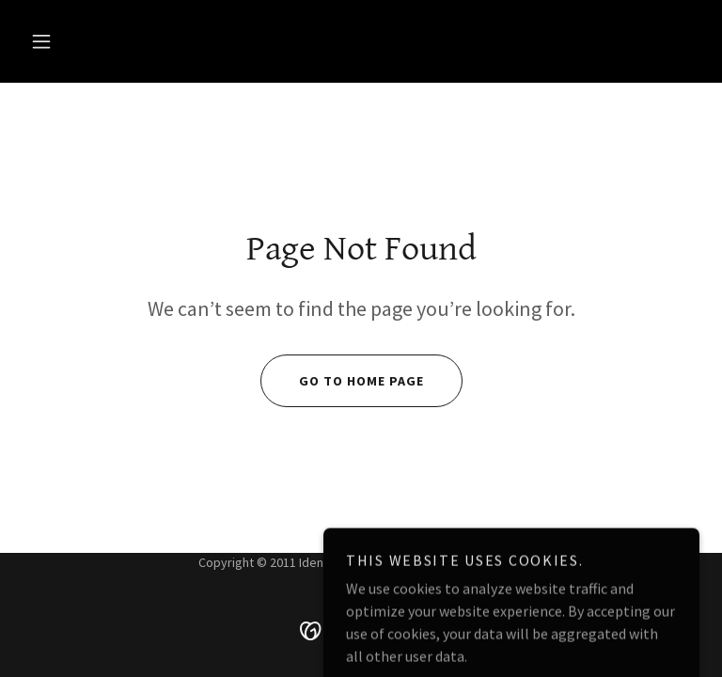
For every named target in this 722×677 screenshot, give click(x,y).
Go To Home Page (342, 380)
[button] (41, 41)
